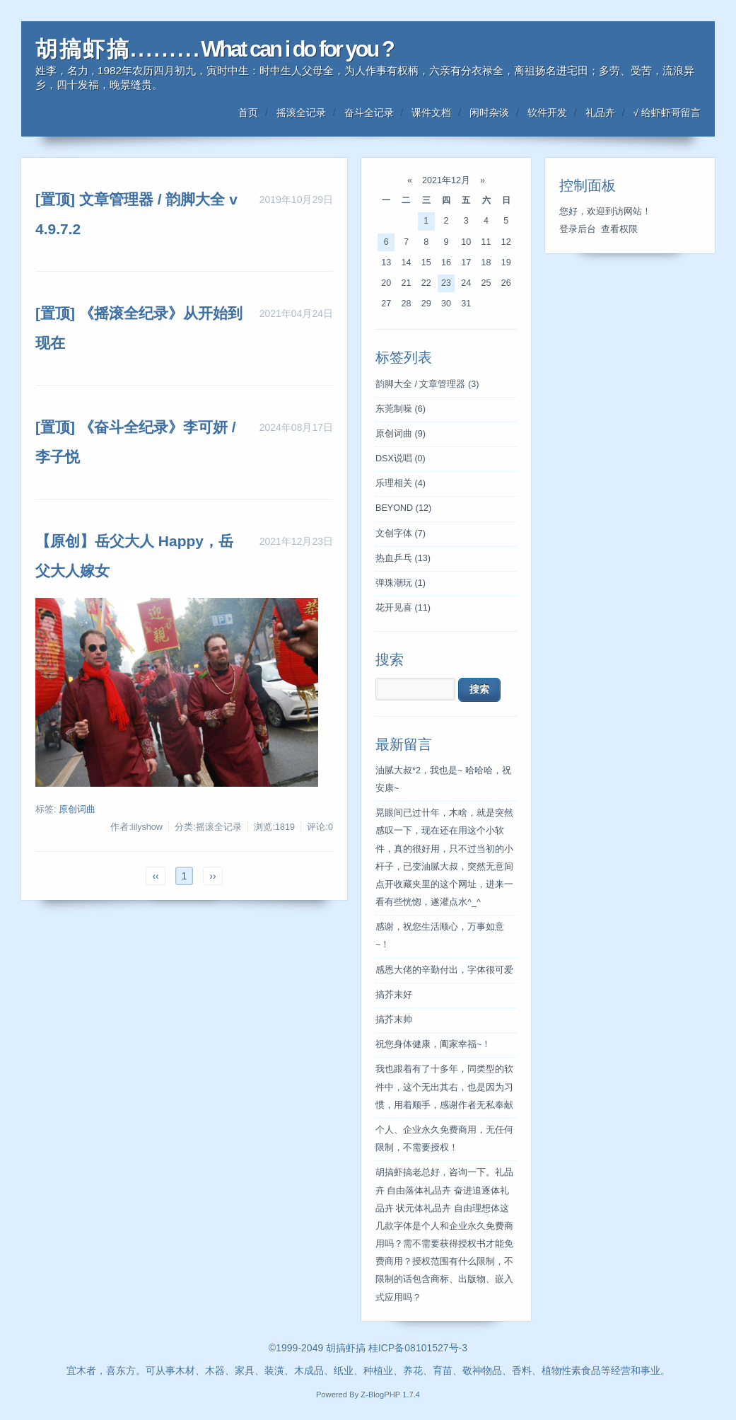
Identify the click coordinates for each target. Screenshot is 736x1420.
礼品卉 (600, 112)
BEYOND (403, 508)
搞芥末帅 (393, 1019)
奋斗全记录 (369, 112)
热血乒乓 (403, 558)
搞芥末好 (393, 995)
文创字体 (400, 533)
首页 (248, 112)
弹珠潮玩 (400, 583)
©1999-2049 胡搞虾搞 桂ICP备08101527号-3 (368, 1347)
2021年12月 (445, 180)
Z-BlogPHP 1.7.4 (390, 1394)
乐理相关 (400, 483)
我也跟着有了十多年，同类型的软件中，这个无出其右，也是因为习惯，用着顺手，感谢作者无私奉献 (444, 1086)
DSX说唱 (400, 458)
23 (446, 283)
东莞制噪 (400, 409)
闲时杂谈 (489, 112)
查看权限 (619, 229)
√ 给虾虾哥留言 (667, 112)
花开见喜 (403, 608)
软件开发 (547, 112)
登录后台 (577, 229)
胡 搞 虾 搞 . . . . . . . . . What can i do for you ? (214, 49)
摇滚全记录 (301, 112)
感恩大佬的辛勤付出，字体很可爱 (444, 970)
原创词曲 (77, 809)
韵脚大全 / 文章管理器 (427, 384)
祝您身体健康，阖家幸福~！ (433, 1044)
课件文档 (431, 112)
